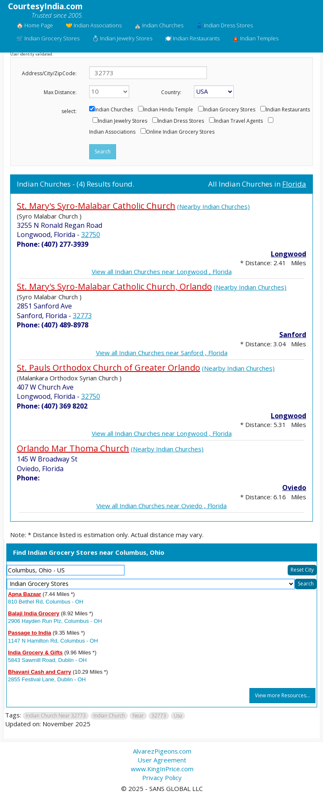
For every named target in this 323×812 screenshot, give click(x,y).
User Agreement (162, 760)
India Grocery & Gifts (35, 652)
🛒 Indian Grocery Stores (47, 38)
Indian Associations (112, 132)
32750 (90, 234)
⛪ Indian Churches (158, 25)
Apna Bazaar (24, 594)
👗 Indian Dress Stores (224, 25)
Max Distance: (60, 92)
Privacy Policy (162, 777)
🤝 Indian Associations (94, 25)
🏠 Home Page (34, 25)
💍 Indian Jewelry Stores (122, 38)
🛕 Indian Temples (255, 38)
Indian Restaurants (288, 109)
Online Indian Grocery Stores (180, 132)
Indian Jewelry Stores (122, 121)
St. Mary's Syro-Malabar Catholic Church (96, 205)
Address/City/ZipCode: (49, 73)
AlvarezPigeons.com (162, 751)
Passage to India (29, 633)
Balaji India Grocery (33, 613)
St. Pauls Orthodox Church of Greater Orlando (108, 367)
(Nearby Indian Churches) (213, 206)
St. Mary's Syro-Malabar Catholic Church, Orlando (114, 286)
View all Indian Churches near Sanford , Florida (162, 352)
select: (69, 111)
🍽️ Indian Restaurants (192, 38)
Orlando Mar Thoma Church (73, 448)
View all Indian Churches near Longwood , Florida (162, 271)
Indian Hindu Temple (168, 109)
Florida (294, 184)
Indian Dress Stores (181, 121)
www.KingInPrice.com (162, 769)
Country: (171, 92)
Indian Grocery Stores (229, 109)
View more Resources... (282, 695)
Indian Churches (114, 109)
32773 (82, 315)
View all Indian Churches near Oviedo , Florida (161, 505)
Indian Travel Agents (238, 121)
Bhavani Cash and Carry (39, 672)
